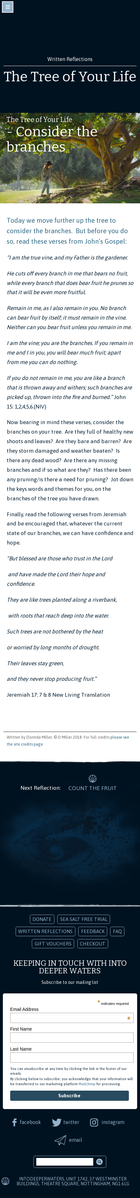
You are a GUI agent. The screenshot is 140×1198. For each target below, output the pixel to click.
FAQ (117, 931)
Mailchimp (87, 1084)
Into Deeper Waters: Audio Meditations (70, 31)
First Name (21, 1029)
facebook (30, 1122)
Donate (42, 919)
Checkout (92, 943)
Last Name (21, 1049)
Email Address (70, 1009)
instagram (113, 1122)
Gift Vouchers (53, 943)
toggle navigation (7, 7)
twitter (71, 1122)
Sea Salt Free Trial (84, 919)
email (75, 1140)
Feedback (93, 931)
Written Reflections (45, 931)
